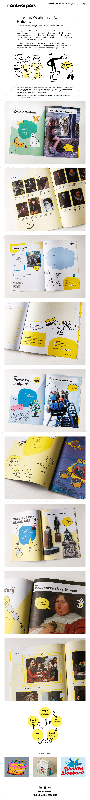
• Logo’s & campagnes (57, 2)
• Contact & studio (81, 4)
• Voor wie (73, 4)
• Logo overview (66, 3)
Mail (35, 794)
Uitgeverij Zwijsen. (33, 97)
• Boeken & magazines (70, 2)
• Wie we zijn (74, 3)
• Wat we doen (81, 3)
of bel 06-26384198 (47, 794)
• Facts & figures (81, 2)
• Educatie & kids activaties (54, 3)
